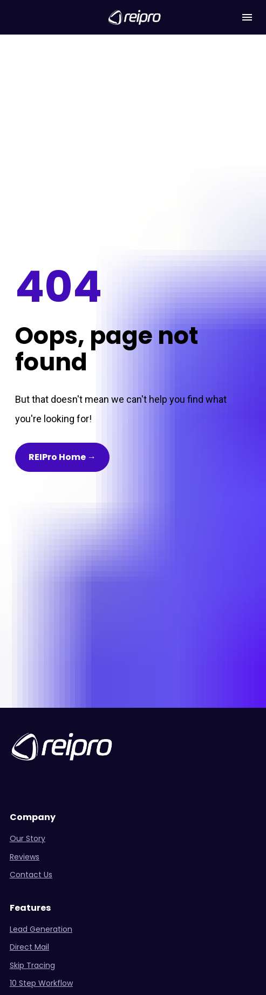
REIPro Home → (62, 392)
